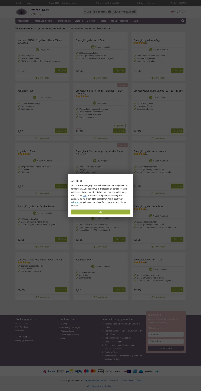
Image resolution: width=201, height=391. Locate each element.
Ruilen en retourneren (70, 335)
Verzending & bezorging (70, 327)
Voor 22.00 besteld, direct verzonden (63, 3)
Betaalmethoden (67, 331)
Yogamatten (23, 21)
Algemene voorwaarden (95, 381)
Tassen (103, 21)
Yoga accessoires (119, 21)
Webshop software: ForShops (100, 386)
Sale (136, 21)
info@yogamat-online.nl (25, 340)
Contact (64, 324)
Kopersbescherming (145, 3)
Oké (100, 212)
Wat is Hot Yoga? (111, 352)
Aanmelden (166, 348)
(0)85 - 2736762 (178, 3)
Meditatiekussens (43, 21)
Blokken (79, 21)
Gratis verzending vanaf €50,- (107, 3)
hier (85, 195)
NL (173, 12)
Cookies (139, 381)
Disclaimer (113, 381)
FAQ (63, 338)
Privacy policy (127, 381)
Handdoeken (64, 21)
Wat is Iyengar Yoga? (113, 341)
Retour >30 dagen (23, 3)
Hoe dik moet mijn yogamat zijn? (118, 338)
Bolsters (91, 21)
